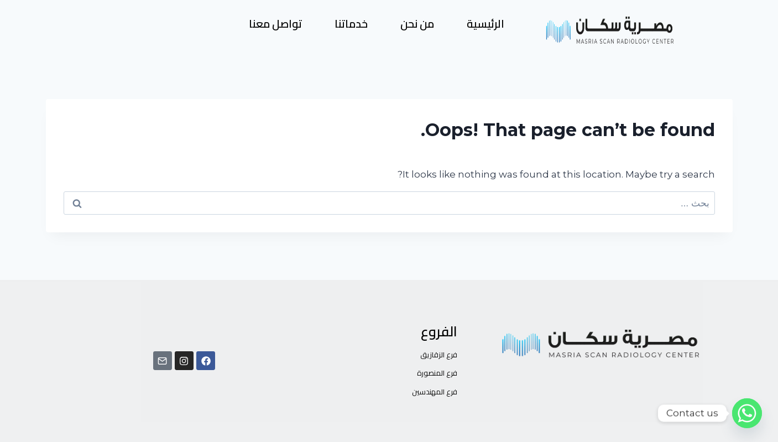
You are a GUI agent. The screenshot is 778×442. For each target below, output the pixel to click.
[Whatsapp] (747, 413)
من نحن (417, 23)
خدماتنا (351, 23)
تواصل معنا (275, 23)
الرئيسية (485, 23)
